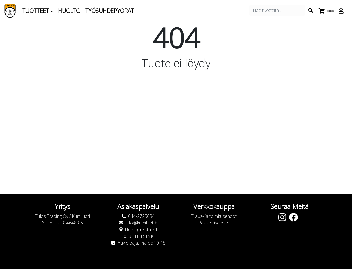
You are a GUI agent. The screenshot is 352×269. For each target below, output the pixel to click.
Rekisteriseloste (213, 223)
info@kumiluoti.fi (141, 223)
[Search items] (310, 10)
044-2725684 (141, 216)
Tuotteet (37, 10)
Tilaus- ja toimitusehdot (214, 216)
